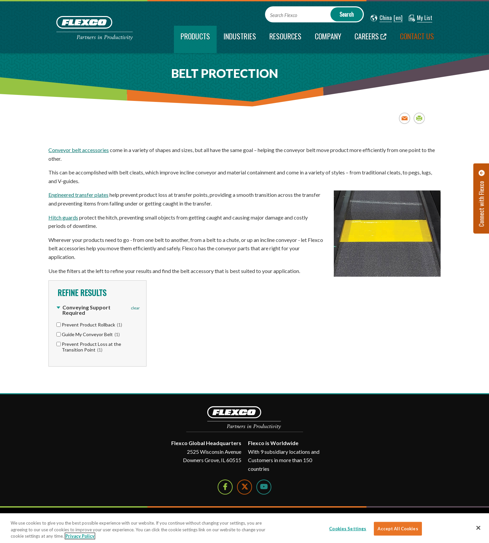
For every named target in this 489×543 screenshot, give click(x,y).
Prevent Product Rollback (92, 324)
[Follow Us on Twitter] (244, 487)
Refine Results (80, 292)
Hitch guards (63, 217)
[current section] (195, 39)
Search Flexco (283, 15)
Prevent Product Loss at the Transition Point (91, 347)
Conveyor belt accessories (78, 150)
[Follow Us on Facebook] (225, 487)
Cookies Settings (347, 528)
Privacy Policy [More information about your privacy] (79, 536)
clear (135, 307)
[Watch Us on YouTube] (263, 487)
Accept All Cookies (398, 528)
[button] (381, 18)
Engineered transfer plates (78, 194)
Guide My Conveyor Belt (91, 334)
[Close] (478, 527)
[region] (244, 528)
